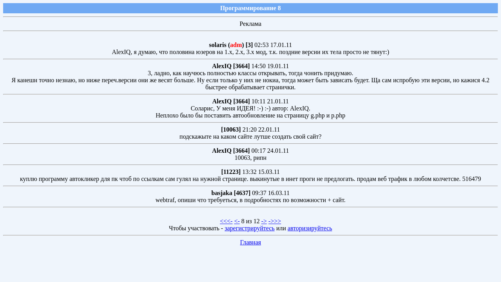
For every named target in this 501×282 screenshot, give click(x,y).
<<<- (226, 221)
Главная (250, 242)
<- (237, 221)
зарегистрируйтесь (250, 228)
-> (264, 221)
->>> (275, 221)
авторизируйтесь (310, 228)
